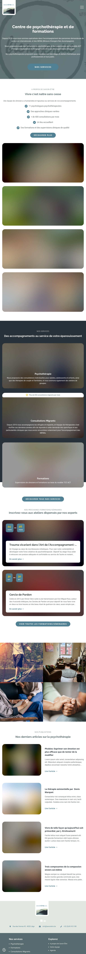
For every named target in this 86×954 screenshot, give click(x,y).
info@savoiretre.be (49, 926)
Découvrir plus (43, 135)
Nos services (43, 67)
